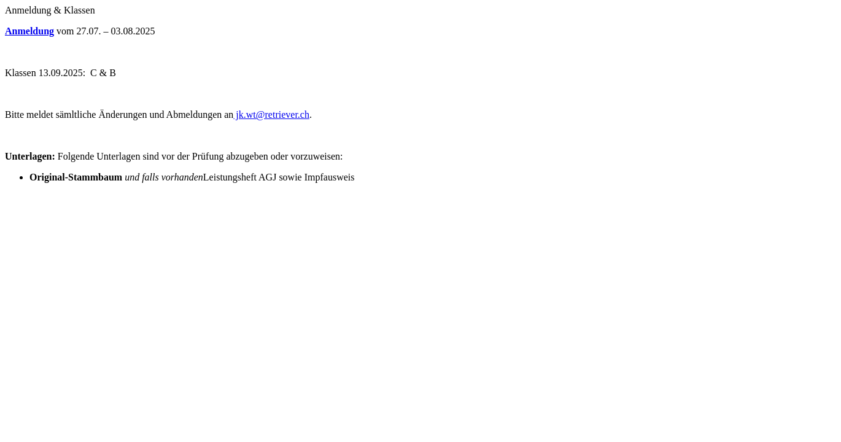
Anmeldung (29, 31)
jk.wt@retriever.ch (271, 114)
